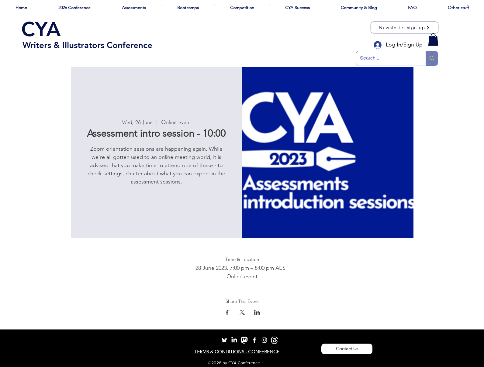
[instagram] (264, 340)
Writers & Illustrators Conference (87, 45)
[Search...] (386, 58)
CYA (41, 29)
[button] (433, 39)
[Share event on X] (242, 312)
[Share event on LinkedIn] (257, 312)
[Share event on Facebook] (227, 312)
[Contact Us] (346, 349)
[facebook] (254, 340)
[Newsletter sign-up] (404, 27)
